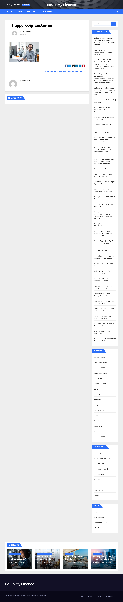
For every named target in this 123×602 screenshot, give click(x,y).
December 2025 (100, 362)
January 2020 (99, 437)
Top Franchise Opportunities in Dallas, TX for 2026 (105, 52)
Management (99, 474)
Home (9, 12)
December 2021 (100, 384)
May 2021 (97, 394)
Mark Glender (26, 32)
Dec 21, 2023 (99, 563)
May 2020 (98, 421)
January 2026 (99, 357)
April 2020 (98, 426)
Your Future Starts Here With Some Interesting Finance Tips (103, 233)
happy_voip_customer (32, 25)
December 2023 (100, 373)
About (19, 12)
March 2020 (99, 431)
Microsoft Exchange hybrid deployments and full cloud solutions (104, 140)
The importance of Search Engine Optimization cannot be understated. (104, 161)
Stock (96, 496)
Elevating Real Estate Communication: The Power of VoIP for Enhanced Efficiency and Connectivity (104, 64)
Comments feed (100, 522)
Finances (97, 453)
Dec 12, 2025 (43, 563)
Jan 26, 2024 (71, 563)
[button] (117, 12)
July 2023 (98, 378)
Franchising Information (103, 458)
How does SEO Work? (102, 132)
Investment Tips (100, 251)
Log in (96, 512)
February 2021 (99, 410)
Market (97, 480)
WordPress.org (100, 528)
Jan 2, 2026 (14, 563)
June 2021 (98, 389)
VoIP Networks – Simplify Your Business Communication (104, 109)
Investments (99, 464)
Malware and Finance (102, 169)
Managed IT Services (102, 469)
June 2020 (98, 416)
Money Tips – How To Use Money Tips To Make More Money (104, 243)
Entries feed (99, 517)
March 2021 (98, 405)
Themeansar (42, 595)
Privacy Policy (46, 12)
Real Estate (98, 490)
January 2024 (99, 368)
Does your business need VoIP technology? (65, 71)
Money (96, 485)
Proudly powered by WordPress (15, 595)
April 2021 (98, 400)
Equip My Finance (61, 5)
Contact (31, 12)
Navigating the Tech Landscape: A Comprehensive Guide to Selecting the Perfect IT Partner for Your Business (104, 78)
